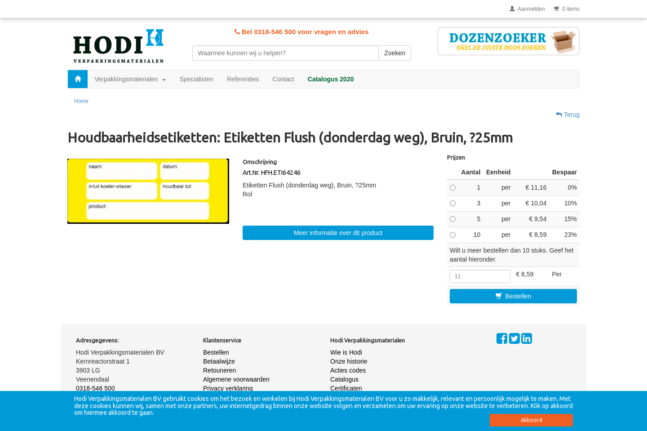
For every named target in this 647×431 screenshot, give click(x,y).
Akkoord (531, 420)
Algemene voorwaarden (236, 379)
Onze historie (348, 361)
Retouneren (219, 370)
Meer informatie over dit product (338, 232)
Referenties (243, 79)
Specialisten (196, 79)
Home (81, 101)
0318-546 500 (95, 388)
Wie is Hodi (346, 352)
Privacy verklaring (228, 388)
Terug (568, 114)
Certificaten (346, 388)
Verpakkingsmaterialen (130, 79)
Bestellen (513, 296)
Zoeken (394, 53)
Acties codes (348, 370)
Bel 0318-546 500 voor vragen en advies (302, 32)
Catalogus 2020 (331, 79)
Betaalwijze (219, 361)
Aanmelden (527, 9)
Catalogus (344, 379)
